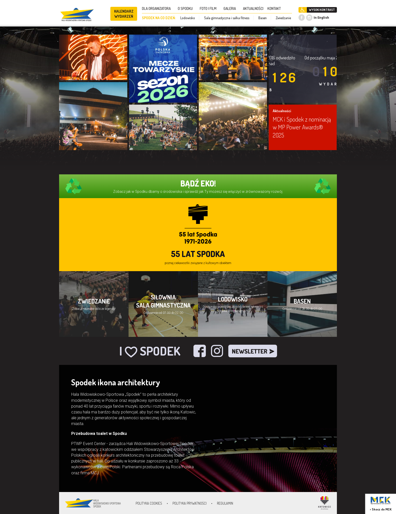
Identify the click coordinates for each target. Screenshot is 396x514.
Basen (262, 18)
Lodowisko (187, 18)
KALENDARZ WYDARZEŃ (124, 14)
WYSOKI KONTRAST (322, 10)
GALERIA (231, 8)
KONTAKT (275, 8)
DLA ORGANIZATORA (158, 8)
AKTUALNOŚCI (253, 8)
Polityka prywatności (189, 503)
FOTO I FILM (209, 8)
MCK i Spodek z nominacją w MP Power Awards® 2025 (302, 127)
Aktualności (282, 111)
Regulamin (225, 503)
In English (321, 17)
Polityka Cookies (149, 503)
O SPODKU (187, 8)
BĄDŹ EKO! (198, 183)
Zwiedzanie (283, 18)
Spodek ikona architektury (115, 382)
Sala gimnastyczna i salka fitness (226, 18)
